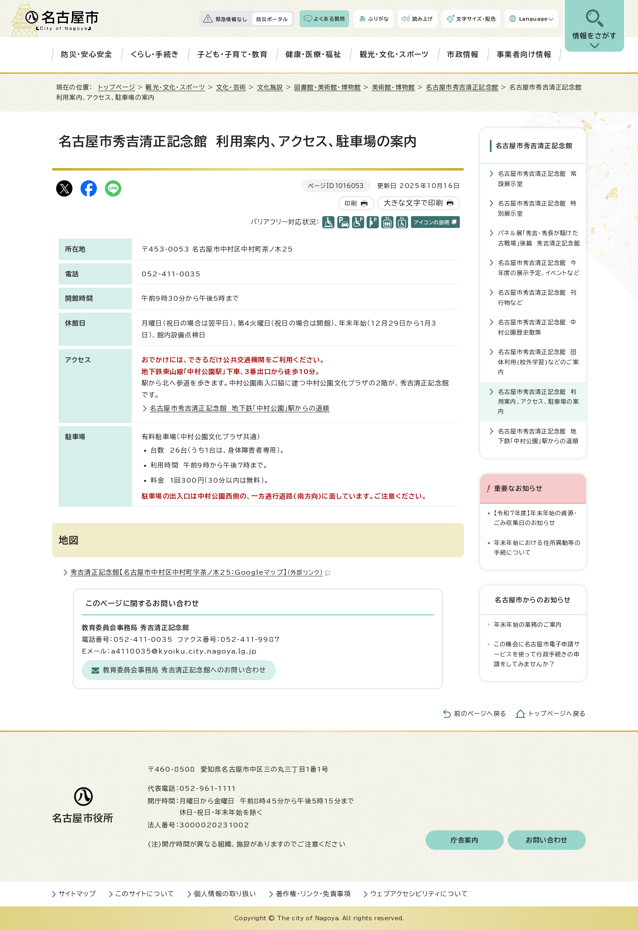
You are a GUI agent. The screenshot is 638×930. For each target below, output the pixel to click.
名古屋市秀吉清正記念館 (462, 87)
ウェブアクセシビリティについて (419, 894)
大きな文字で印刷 (414, 202)
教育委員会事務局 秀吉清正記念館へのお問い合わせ (185, 670)
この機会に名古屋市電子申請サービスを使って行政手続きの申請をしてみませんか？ (537, 654)
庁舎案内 (465, 840)
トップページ (116, 87)
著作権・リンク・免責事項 (313, 894)
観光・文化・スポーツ (394, 54)
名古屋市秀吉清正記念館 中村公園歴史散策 (537, 327)
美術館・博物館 (393, 87)
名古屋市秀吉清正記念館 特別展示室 (537, 208)
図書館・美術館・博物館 (327, 87)
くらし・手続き (155, 54)
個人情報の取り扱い (225, 894)
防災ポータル (272, 19)
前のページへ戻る (480, 714)
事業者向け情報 (524, 54)
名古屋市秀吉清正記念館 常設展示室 (537, 178)
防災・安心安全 (86, 54)
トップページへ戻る (557, 714)
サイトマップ (77, 894)
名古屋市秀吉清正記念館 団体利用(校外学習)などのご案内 (538, 362)
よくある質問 (329, 18)
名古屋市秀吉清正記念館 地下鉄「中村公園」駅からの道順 (240, 408)
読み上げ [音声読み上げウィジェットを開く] (422, 18)
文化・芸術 (231, 87)
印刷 (351, 203)
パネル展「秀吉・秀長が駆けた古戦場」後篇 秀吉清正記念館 (539, 238)
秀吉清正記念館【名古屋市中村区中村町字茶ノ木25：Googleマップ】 (200, 572)
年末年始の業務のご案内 (528, 624)
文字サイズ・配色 (476, 18)
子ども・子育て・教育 (232, 54)
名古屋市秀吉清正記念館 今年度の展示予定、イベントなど (539, 268)
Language (533, 18)
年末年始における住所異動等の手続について (537, 548)
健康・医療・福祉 (313, 54)
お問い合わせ (547, 840)
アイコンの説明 (435, 222)
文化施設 (270, 87)
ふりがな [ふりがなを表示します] (378, 18)
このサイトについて (145, 894)
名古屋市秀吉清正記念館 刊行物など (537, 297)
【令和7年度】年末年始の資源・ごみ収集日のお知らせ (535, 518)
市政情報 (462, 54)
